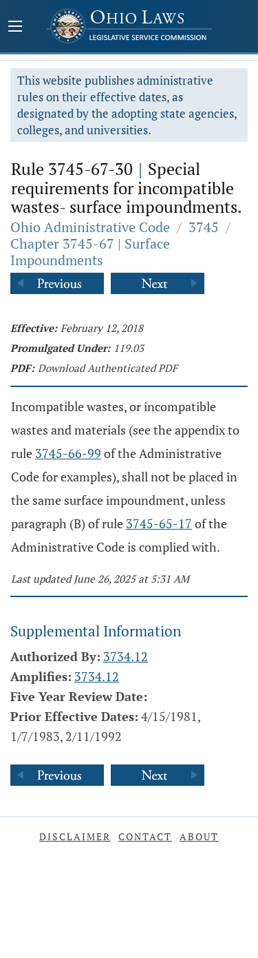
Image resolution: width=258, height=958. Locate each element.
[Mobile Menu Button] (15, 27)
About (199, 836)
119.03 (129, 348)
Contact (145, 836)
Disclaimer (75, 836)
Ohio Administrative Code (90, 227)
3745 (204, 227)
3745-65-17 (159, 523)
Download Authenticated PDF (108, 368)
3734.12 (125, 656)
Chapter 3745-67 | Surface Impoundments (90, 251)
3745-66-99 (68, 453)
